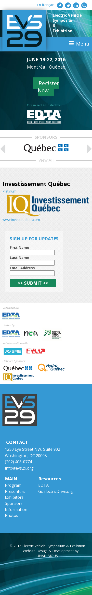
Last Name (19, 257)
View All (46, 160)
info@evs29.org (19, 468)
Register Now (48, 87)
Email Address (22, 268)
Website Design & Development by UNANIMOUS (51, 553)
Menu (82, 43)
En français (45, 4)
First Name (19, 247)
